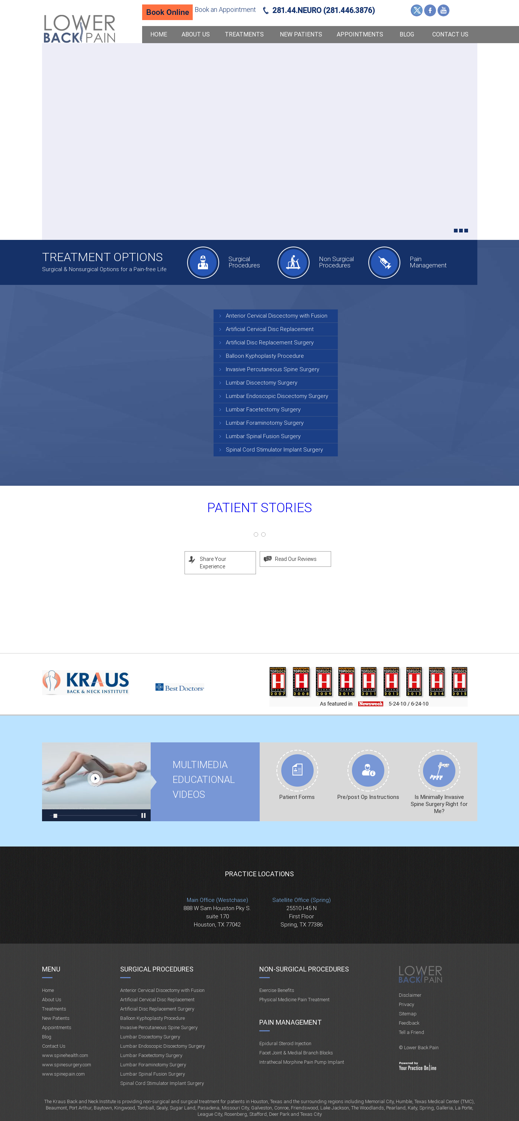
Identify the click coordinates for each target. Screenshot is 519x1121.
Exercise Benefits (276, 990)
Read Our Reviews (296, 559)
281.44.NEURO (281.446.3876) (323, 10)
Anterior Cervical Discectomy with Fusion (276, 315)
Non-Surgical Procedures (304, 969)
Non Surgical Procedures (336, 262)
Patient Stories (259, 507)
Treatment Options (102, 257)
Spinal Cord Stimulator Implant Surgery (274, 449)
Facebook (430, 10)
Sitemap (408, 1013)
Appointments (360, 34)
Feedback (409, 1023)
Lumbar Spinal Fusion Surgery (263, 436)
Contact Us (450, 34)
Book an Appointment (225, 9)
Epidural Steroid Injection (285, 1043)
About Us (196, 34)
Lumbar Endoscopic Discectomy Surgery (277, 396)
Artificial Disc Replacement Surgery (270, 342)
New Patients (301, 34)
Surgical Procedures (244, 262)
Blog (407, 34)
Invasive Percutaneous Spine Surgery (272, 369)
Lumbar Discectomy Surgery (261, 382)
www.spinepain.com (63, 1074)
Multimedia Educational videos (96, 781)
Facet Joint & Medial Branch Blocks (296, 1053)
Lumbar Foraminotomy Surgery (265, 423)
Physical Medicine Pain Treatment (294, 999)
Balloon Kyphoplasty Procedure (265, 356)
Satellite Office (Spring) (301, 900)
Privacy (406, 1004)
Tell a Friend (411, 1032)
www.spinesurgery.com (66, 1064)
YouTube (443, 10)
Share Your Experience (213, 562)
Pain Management (428, 262)
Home (158, 34)
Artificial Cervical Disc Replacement (270, 329)
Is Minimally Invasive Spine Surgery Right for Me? (439, 804)
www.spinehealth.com (65, 1055)
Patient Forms (297, 797)
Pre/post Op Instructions (368, 797)
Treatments (244, 34)
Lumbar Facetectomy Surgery (263, 409)
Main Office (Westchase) (217, 900)
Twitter (417, 10)
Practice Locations (259, 874)
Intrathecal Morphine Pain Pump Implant (301, 1062)
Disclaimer (410, 995)
